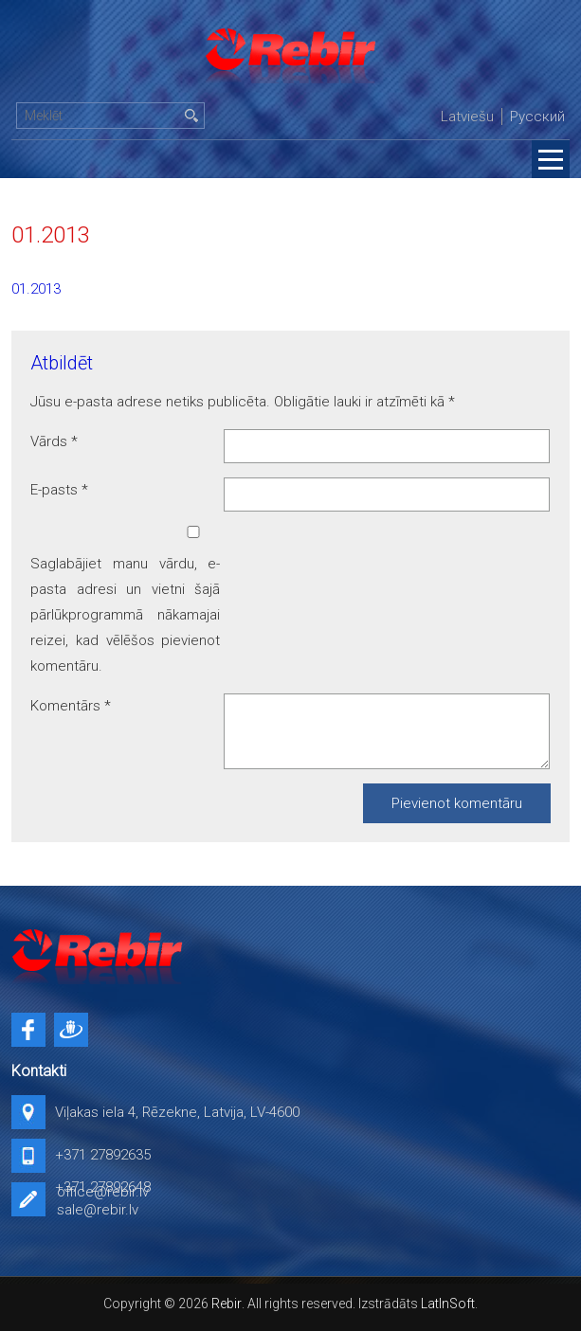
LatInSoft (448, 1303)
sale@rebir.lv (97, 1209)
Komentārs (70, 705)
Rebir (226, 1303)
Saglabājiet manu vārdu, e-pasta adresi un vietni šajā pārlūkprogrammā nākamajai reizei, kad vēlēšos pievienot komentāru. (125, 614)
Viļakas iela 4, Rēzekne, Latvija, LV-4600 (177, 1112)
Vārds (54, 441)
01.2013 (36, 288)
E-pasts (59, 489)
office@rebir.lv (103, 1191)
